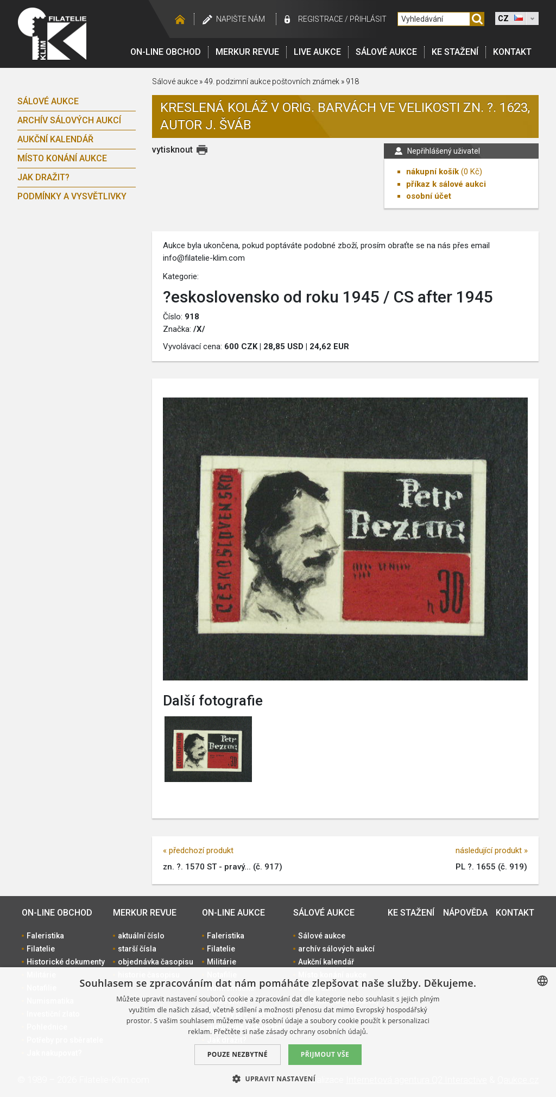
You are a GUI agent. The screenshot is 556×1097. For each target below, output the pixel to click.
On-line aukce (233, 912)
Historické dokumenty (66, 961)
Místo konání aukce (62, 158)
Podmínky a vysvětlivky (72, 196)
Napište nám (240, 19)
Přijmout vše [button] (325, 1054)
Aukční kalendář (55, 139)
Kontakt (512, 52)
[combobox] (542, 980)
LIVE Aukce (317, 52)
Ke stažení (455, 52)
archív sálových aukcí (69, 120)
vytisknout (172, 149)
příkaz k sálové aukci (446, 184)
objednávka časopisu (155, 961)
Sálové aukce (386, 52)
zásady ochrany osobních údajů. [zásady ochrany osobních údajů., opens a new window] (317, 1031)
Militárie (221, 961)
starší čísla (137, 948)
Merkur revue (247, 52)
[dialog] (278, 1032)
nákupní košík (432, 171)
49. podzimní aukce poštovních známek (271, 81)
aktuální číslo (141, 935)
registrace (320, 19)
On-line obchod (165, 52)
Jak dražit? (43, 177)
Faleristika (45, 935)
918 (352, 81)
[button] (278, 1078)
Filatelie (41, 948)
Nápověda (465, 912)
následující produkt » (492, 850)
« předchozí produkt (198, 850)
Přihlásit (368, 19)
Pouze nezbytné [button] (237, 1054)
